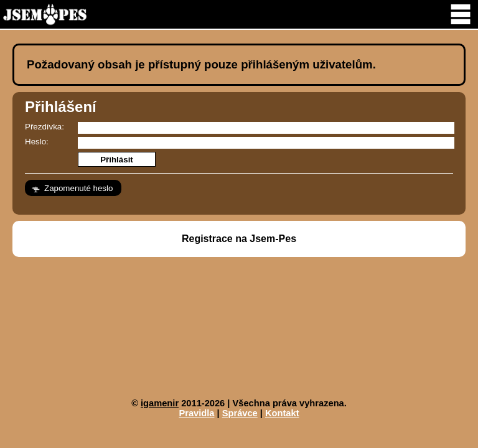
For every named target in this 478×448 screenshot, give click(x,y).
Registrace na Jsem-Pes (239, 238)
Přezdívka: (44, 126)
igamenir (160, 403)
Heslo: (37, 141)
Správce (240, 413)
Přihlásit (116, 159)
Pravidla (196, 413)
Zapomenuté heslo (78, 188)
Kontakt (282, 413)
